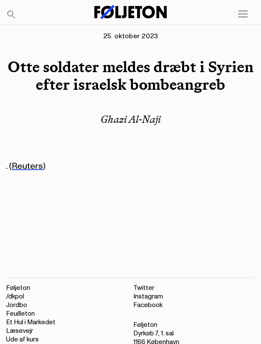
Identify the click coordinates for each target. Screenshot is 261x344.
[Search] (11, 15)
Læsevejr (19, 330)
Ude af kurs (22, 339)
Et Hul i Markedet (30, 322)
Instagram (148, 296)
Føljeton (18, 287)
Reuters (27, 166)
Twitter (143, 287)
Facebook (148, 305)
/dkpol (15, 296)
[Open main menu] (243, 14)
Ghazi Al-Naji (131, 119)
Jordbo (16, 305)
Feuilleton (20, 313)
